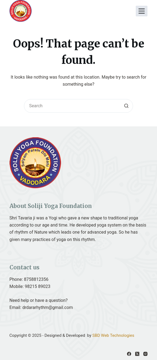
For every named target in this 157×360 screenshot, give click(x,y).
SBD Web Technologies (113, 335)
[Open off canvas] (141, 11)
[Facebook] (129, 354)
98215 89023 (37, 286)
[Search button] (126, 106)
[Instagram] (145, 354)
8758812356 (36, 279)
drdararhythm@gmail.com (47, 307)
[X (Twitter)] (137, 354)
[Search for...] (78, 106)
